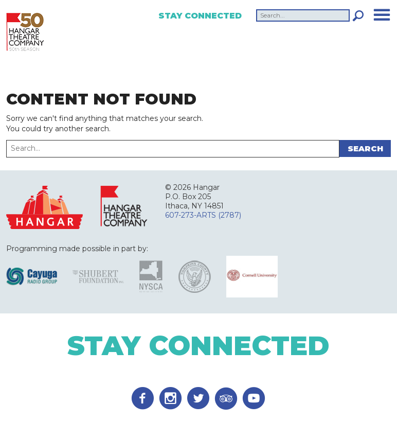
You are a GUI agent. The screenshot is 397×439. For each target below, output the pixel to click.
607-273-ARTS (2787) (203, 215)
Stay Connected (200, 16)
